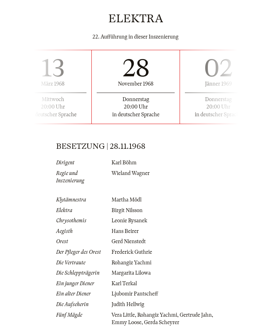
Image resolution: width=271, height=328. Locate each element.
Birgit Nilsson (127, 210)
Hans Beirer (125, 231)
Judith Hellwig (128, 304)
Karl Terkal (124, 283)
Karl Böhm (124, 162)
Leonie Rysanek (129, 220)
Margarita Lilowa (131, 273)
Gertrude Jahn (196, 315)
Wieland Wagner (131, 173)
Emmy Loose (126, 322)
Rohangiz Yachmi (131, 262)
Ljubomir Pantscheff (135, 294)
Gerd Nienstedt (129, 241)
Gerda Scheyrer (161, 322)
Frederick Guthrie (132, 252)
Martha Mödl (126, 200)
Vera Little (123, 315)
